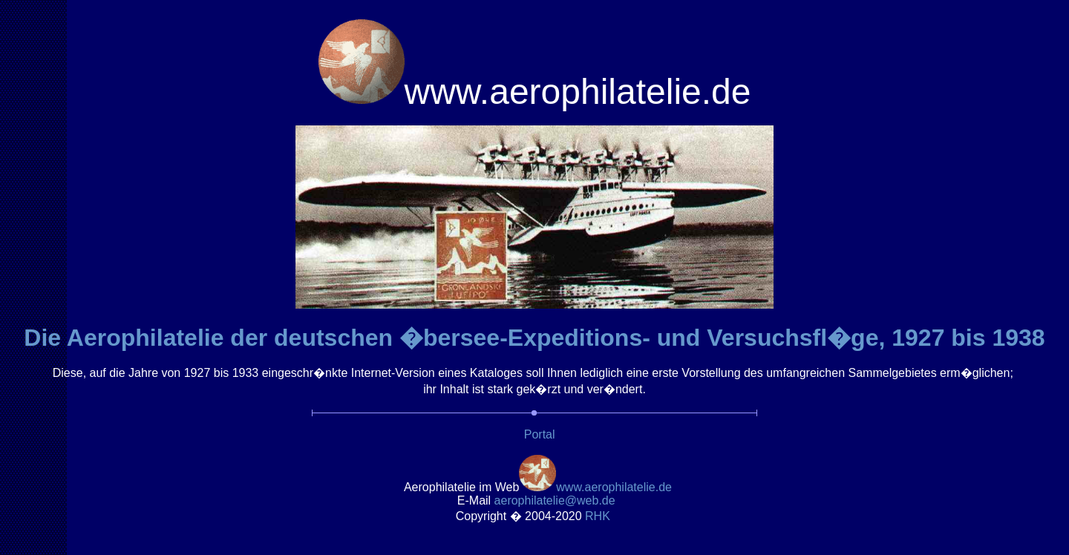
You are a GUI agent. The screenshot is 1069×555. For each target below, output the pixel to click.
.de (554, 500)
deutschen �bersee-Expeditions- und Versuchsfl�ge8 (659, 337)
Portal (539, 434)
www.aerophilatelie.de (614, 487)
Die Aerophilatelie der (149, 337)
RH (599, 516)
